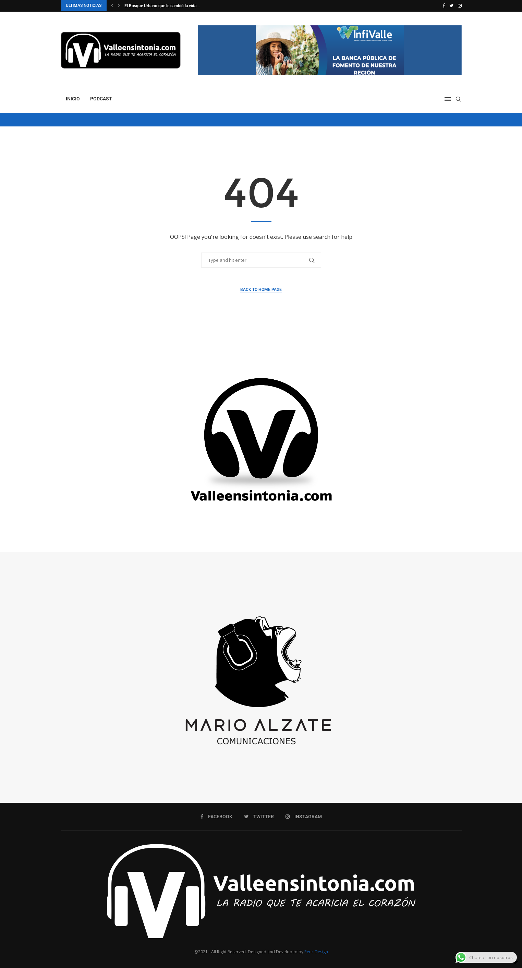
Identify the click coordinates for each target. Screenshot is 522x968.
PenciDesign (316, 951)
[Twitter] (451, 5)
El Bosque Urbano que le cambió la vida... (161, 5)
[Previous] (112, 5)
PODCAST (101, 98)
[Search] (458, 99)
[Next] (119, 5)
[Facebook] (443, 5)
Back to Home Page (261, 288)
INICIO (73, 98)
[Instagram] (460, 5)
